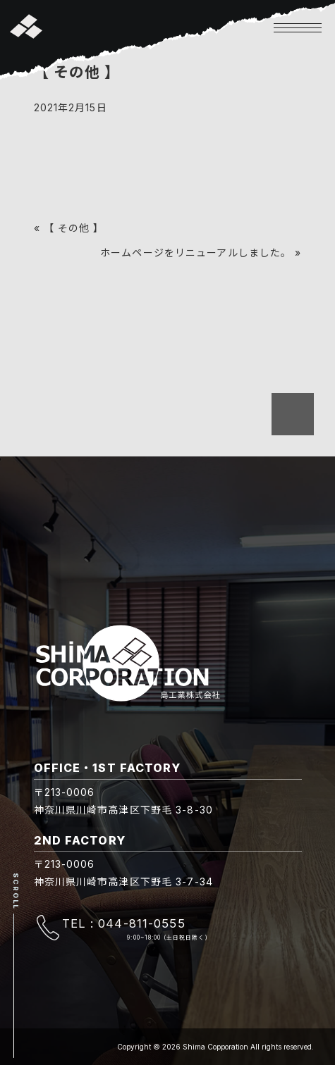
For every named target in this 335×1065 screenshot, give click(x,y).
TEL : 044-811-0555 (123, 923)
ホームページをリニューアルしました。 (195, 253)
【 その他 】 (74, 228)
